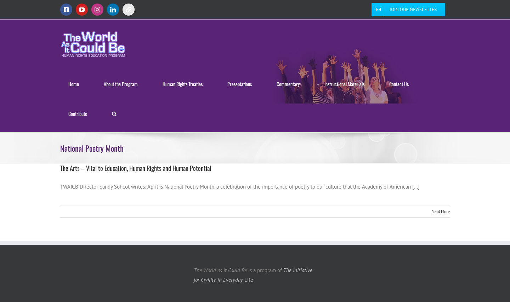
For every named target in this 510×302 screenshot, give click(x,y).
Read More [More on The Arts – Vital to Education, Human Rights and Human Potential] (440, 211)
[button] (114, 114)
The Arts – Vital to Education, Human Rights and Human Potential (135, 168)
